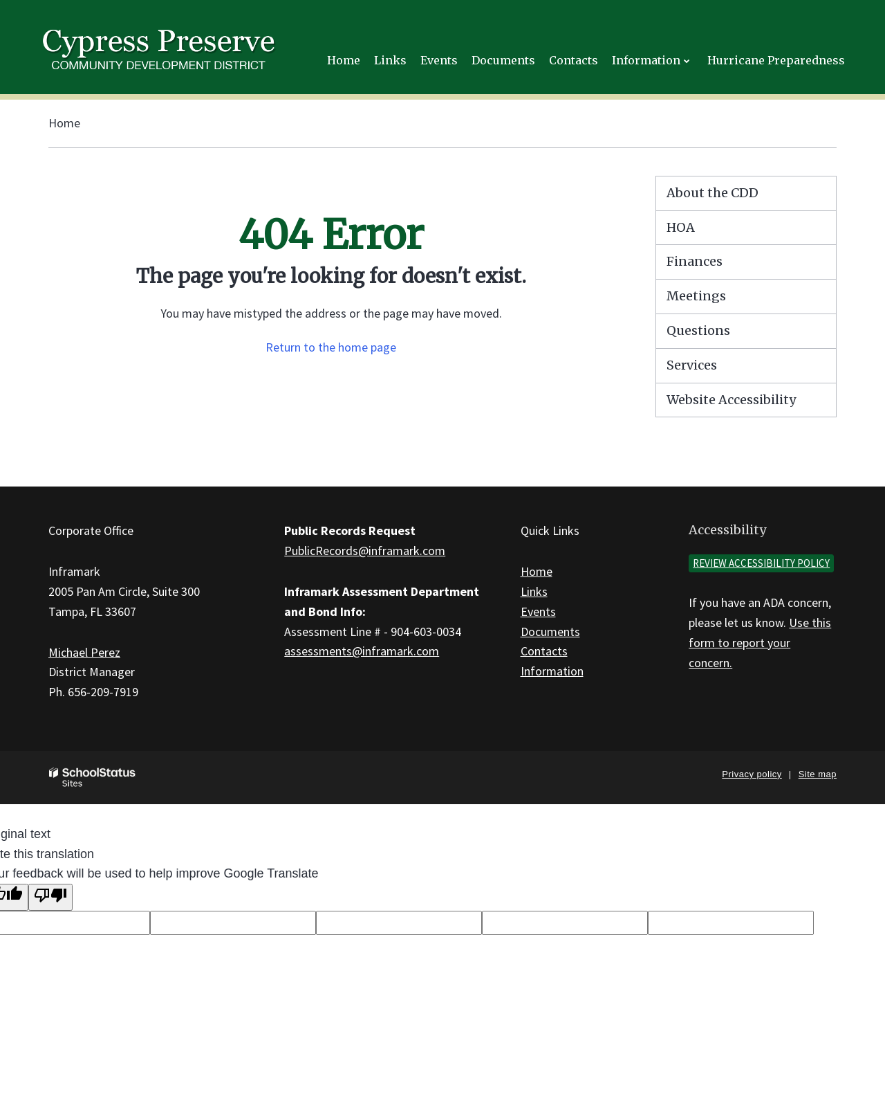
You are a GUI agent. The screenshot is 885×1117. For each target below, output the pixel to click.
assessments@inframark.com (361, 651)
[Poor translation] (50, 897)
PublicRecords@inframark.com (364, 550)
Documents (550, 631)
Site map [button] (818, 774)
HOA (681, 227)
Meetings (696, 296)
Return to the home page (331, 347)
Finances (695, 261)
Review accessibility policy (761, 563)
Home (64, 123)
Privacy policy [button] (751, 774)
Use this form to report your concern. (760, 643)
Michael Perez (84, 652)
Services (692, 365)
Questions (698, 330)
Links (534, 591)
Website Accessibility (731, 400)
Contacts (544, 651)
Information (552, 671)
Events (538, 611)
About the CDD (712, 193)
